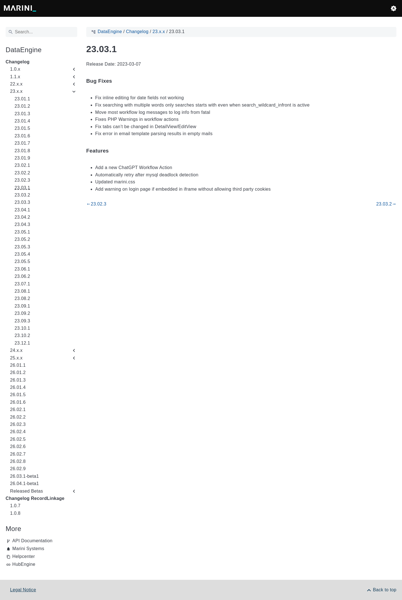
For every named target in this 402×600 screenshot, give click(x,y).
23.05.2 (22, 239)
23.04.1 (22, 209)
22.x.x (16, 84)
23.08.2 (22, 298)
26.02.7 (18, 454)
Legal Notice (23, 589)
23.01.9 (22, 158)
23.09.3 (22, 321)
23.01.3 (22, 113)
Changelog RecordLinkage (35, 498)
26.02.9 (18, 468)
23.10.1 (22, 328)
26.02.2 (18, 417)
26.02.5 (18, 439)
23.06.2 (22, 276)
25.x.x (16, 358)
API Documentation (32, 540)
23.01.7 (22, 143)
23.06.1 (22, 269)
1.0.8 (15, 513)
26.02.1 (18, 409)
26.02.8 (18, 461)
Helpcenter (23, 556)
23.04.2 (22, 217)
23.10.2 (22, 335)
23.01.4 (22, 121)
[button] (393, 8)
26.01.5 (18, 394)
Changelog (18, 61)
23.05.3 (22, 246)
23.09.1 (22, 306)
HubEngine (23, 564)
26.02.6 (18, 446)
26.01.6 (18, 402)
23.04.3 (22, 224)
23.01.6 (22, 135)
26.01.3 (18, 380)
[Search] (41, 32)
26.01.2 (18, 372)
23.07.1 (22, 283)
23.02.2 (22, 172)
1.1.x (15, 76)
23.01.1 (22, 98)
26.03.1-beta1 (24, 476)
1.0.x (15, 69)
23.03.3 (22, 202)
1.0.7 (15, 505)
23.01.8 (22, 150)
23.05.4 (22, 254)
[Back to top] (381, 589)
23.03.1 (22, 187)
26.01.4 (18, 387)
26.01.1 (18, 365)
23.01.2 (22, 106)
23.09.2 (22, 313)
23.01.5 (22, 128)
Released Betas (26, 491)
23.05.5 (22, 261)
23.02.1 (22, 165)
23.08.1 (22, 291)
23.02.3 (22, 180)
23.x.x (16, 91)
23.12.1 (22, 343)
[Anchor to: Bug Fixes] (118, 81)
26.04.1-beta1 (24, 483)
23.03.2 (22, 195)
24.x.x (16, 350)
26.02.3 (18, 424)
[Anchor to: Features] (115, 150)
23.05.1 (22, 232)
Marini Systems (28, 548)
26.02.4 (18, 431)
